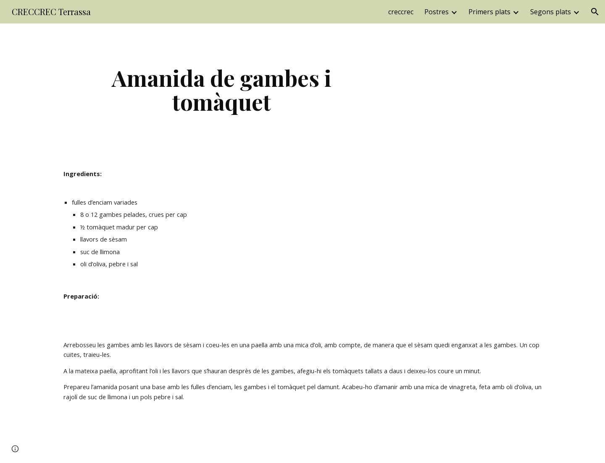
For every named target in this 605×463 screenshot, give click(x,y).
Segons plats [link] (550, 11)
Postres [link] (436, 11)
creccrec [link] (400, 11)
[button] (595, 12)
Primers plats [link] (489, 11)
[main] (222, 89)
